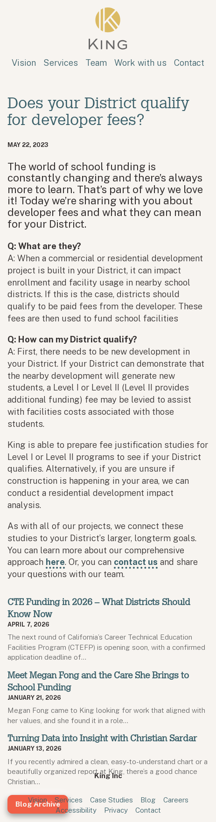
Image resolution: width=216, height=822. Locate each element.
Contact (189, 62)
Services (60, 62)
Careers (175, 799)
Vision (24, 62)
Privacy (116, 810)
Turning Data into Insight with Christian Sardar (102, 738)
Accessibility (76, 810)
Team (96, 62)
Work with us (140, 62)
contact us (136, 562)
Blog (148, 799)
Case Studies (111, 799)
